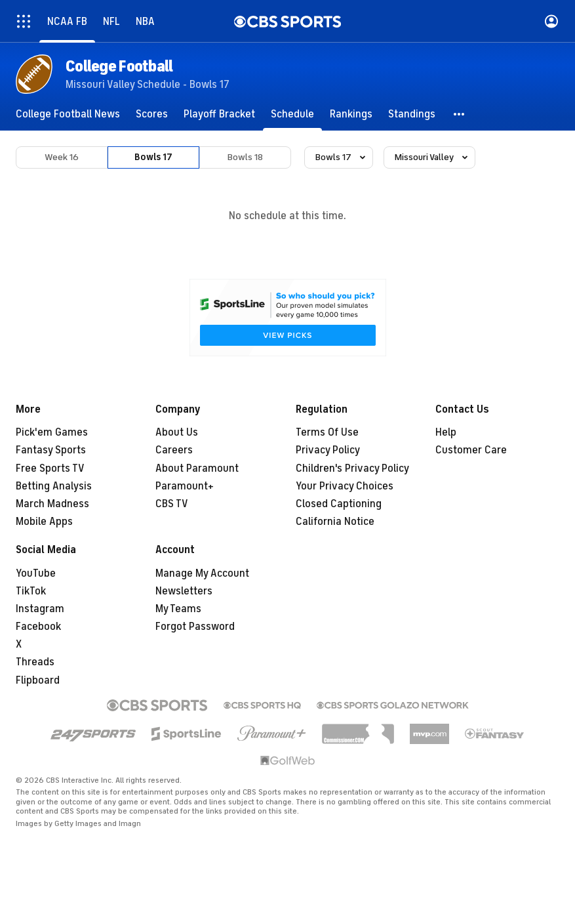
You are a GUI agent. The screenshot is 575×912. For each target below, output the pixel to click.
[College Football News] (68, 114)
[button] (459, 114)
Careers (174, 450)
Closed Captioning (339, 503)
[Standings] (411, 114)
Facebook (38, 626)
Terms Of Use (327, 432)
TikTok (31, 591)
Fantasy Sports (51, 450)
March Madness (52, 503)
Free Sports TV (50, 468)
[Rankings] (351, 114)
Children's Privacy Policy (352, 468)
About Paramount (197, 468)
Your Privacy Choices (344, 486)
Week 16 (62, 157)
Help (445, 432)
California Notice (335, 521)
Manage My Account (202, 573)
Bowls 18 (245, 157)
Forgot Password (195, 626)
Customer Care (471, 450)
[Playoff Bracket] (219, 114)
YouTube (36, 573)
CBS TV (171, 503)
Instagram (40, 608)
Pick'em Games (52, 432)
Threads (35, 662)
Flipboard (38, 680)
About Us (176, 432)
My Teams (178, 608)
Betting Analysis (54, 486)
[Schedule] (292, 114)
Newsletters (183, 591)
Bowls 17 (153, 157)
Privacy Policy (328, 450)
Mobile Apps (44, 521)
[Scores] (152, 114)
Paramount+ (184, 486)
